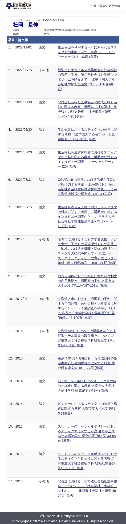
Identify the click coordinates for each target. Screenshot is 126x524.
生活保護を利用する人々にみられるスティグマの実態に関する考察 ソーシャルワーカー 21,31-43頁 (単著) (87, 52)
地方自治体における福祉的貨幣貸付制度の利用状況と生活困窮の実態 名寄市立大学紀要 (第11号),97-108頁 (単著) (87, 280)
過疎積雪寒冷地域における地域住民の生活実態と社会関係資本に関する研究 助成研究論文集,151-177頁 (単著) (87, 363)
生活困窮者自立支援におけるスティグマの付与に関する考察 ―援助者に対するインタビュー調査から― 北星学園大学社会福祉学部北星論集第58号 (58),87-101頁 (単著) (87, 216)
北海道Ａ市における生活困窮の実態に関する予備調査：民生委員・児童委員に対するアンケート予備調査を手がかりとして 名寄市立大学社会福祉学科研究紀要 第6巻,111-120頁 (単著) (87, 308)
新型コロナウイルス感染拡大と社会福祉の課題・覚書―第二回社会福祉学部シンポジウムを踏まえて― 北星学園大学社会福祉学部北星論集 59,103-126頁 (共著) (87, 79)
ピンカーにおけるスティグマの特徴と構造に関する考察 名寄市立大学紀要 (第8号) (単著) (87, 408)
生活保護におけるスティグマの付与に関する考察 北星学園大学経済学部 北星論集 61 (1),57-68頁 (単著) (87, 134)
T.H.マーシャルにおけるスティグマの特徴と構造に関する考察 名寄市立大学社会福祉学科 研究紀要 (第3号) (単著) (87, 385)
